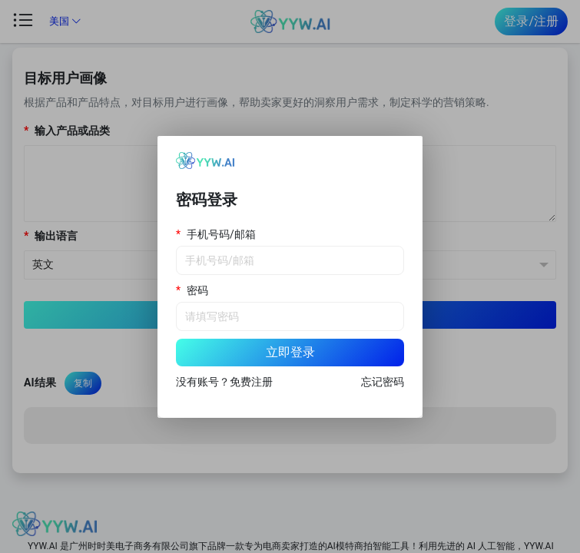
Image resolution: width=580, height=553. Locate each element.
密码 (197, 290)
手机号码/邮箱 (221, 234)
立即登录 (290, 352)
